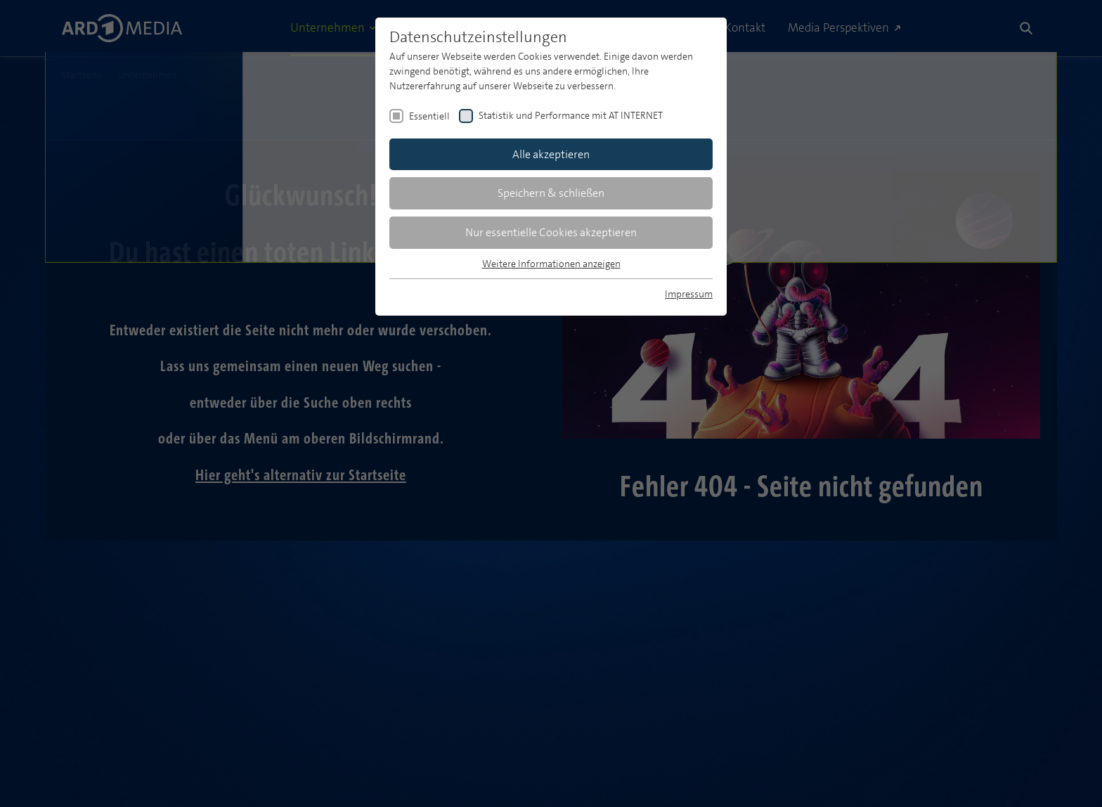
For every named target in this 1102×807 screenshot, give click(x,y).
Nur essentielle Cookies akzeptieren (551, 232)
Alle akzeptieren (551, 154)
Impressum (689, 294)
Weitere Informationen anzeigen (551, 263)
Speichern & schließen (551, 193)
